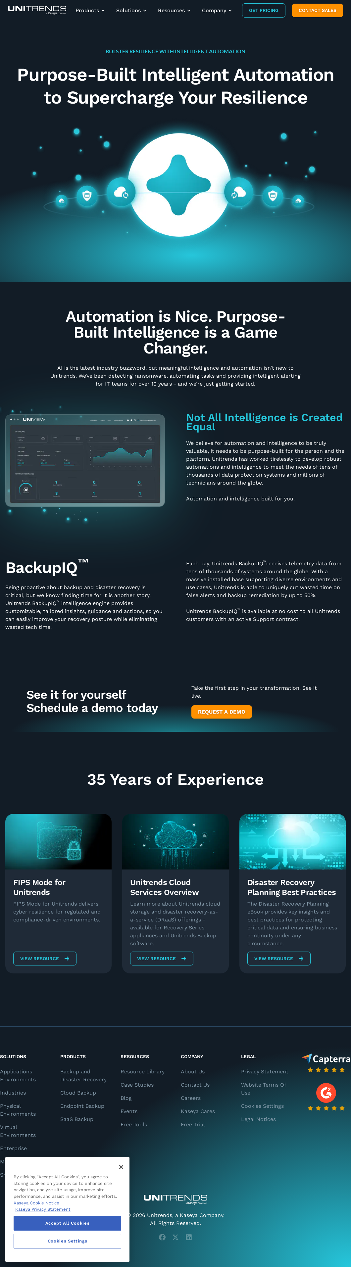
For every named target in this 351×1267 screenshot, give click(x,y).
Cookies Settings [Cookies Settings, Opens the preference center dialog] (67, 1241)
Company (217, 10)
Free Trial (193, 1124)
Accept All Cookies (67, 1223)
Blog (126, 1098)
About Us (193, 1071)
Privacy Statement (264, 1071)
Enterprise (13, 1148)
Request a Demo (221, 712)
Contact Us (195, 1085)
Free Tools (134, 1124)
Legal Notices (258, 1119)
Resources (174, 10)
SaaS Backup (76, 1119)
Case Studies (137, 1085)
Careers (191, 1098)
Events (129, 1111)
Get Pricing (263, 10)
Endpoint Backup (82, 1106)
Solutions (131, 10)
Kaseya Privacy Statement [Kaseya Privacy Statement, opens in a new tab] (43, 1209)
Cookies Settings (262, 1106)
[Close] (121, 1167)
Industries (13, 1093)
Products (90, 10)
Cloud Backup (78, 1093)
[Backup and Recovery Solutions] (37, 10)
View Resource (45, 958)
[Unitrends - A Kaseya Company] (175, 1200)
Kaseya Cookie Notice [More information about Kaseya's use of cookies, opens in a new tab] (36, 1202)
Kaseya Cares (198, 1111)
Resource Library (143, 1071)
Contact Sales (317, 10)
